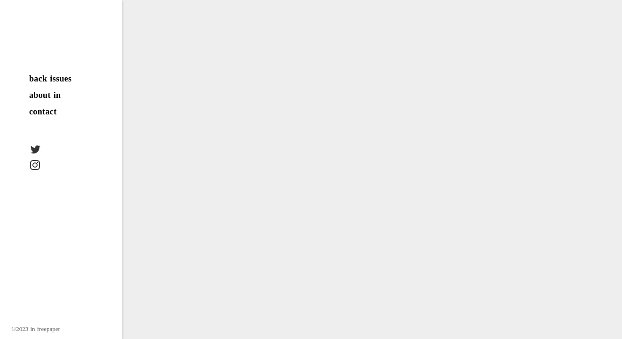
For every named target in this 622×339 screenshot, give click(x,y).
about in (45, 95)
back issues (50, 78)
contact (43, 111)
